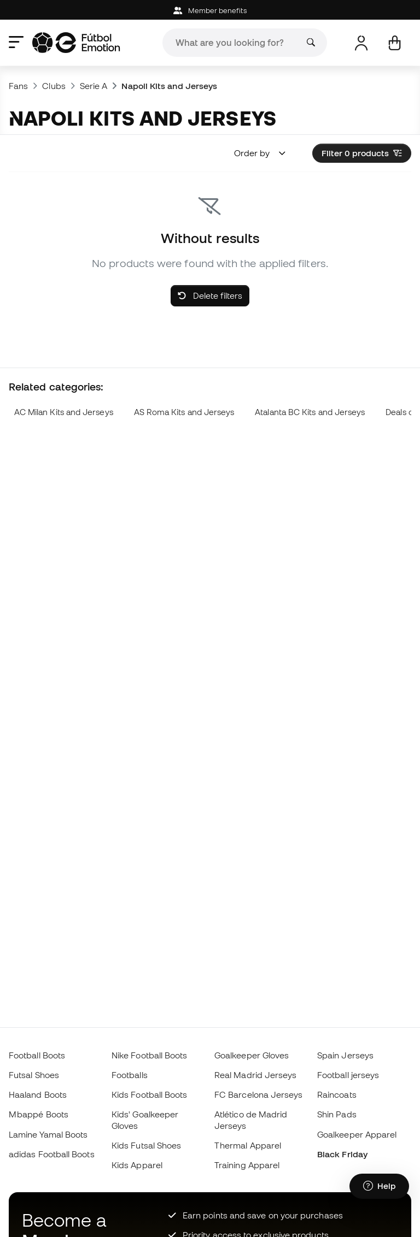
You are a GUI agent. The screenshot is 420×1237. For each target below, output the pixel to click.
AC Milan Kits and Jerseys (63, 412)
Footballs (130, 1075)
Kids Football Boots (149, 1094)
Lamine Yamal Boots (48, 1134)
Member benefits (209, 11)
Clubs (53, 86)
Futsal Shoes (34, 1075)
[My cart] (394, 42)
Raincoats (337, 1094)
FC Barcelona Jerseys (258, 1094)
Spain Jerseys (345, 1055)
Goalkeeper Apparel (356, 1134)
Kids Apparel (137, 1165)
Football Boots (37, 1055)
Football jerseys (348, 1075)
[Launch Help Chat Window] (379, 1186)
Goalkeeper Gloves (251, 1055)
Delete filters (210, 295)
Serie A (94, 86)
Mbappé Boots (38, 1114)
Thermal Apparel (247, 1145)
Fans (18, 86)
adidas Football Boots (52, 1154)
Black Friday (342, 1154)
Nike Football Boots (149, 1055)
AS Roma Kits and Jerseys (184, 412)
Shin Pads (337, 1114)
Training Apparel (246, 1165)
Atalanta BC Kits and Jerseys (310, 412)
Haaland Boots (38, 1094)
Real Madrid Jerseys (255, 1075)
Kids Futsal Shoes (146, 1145)
